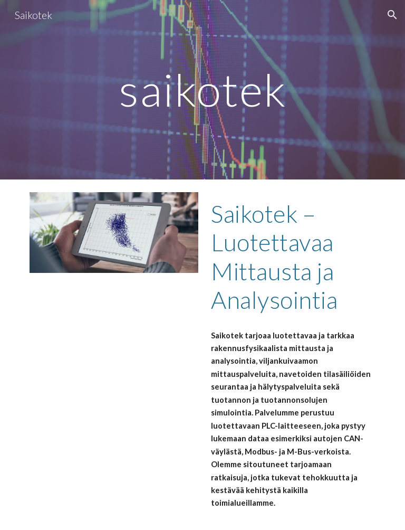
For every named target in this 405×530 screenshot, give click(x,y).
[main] (202, 89)
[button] (392, 14)
